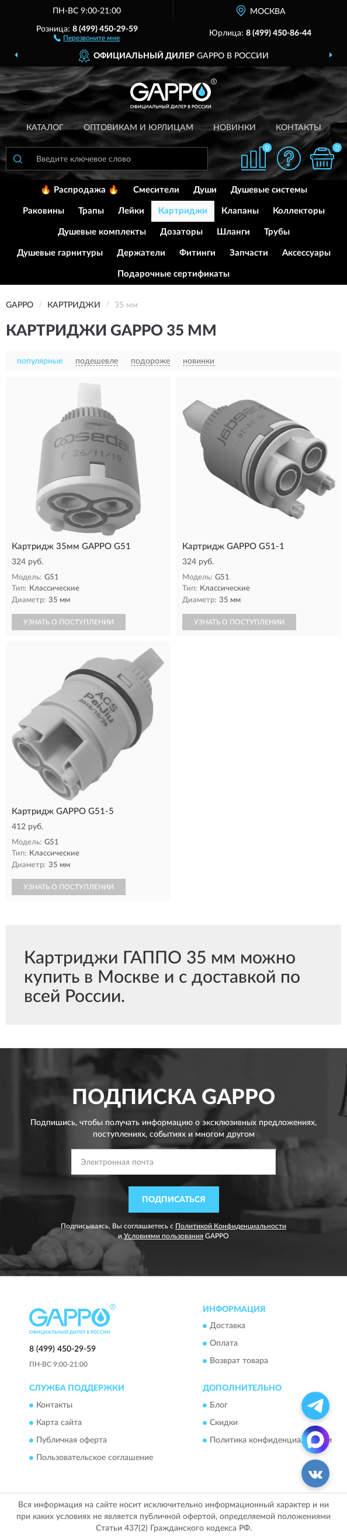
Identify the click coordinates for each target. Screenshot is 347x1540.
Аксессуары (306, 253)
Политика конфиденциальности (271, 1440)
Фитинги (197, 253)
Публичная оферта (71, 1440)
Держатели (141, 253)
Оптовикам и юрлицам (138, 128)
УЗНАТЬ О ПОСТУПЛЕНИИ (68, 622)
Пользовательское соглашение (94, 1458)
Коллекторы (299, 211)
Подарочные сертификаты (173, 274)
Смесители (156, 190)
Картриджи (182, 211)
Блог (219, 1405)
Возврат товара (239, 1361)
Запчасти (249, 253)
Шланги (233, 232)
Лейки (131, 211)
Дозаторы (181, 232)
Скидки (224, 1423)
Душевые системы (269, 190)
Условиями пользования (163, 1235)
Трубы (277, 232)
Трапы (91, 211)
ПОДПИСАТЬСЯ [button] (174, 1200)
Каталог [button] (45, 128)
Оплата (224, 1344)
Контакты (298, 128)
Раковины (43, 211)
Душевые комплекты (102, 232)
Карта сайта (59, 1423)
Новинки (234, 128)
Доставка (227, 1326)
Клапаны (240, 211)
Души (205, 190)
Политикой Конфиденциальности (230, 1226)
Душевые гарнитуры (60, 253)
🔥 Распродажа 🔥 (79, 190)
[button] (87, 37)
